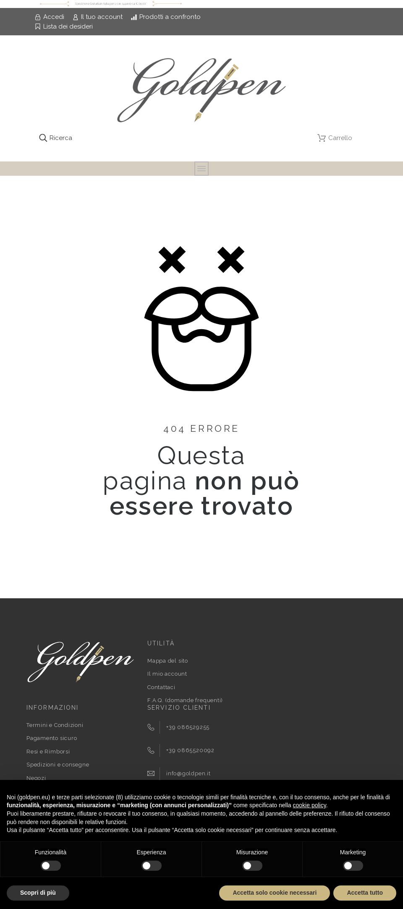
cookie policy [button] (309, 805)
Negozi (36, 778)
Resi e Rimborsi (48, 751)
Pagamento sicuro (51, 738)
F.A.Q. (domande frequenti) (185, 700)
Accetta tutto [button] (365, 892)
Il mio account (167, 674)
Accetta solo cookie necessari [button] (275, 892)
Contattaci (161, 687)
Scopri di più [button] (38, 892)
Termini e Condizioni (55, 725)
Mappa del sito (167, 661)
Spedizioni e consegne (57, 764)
